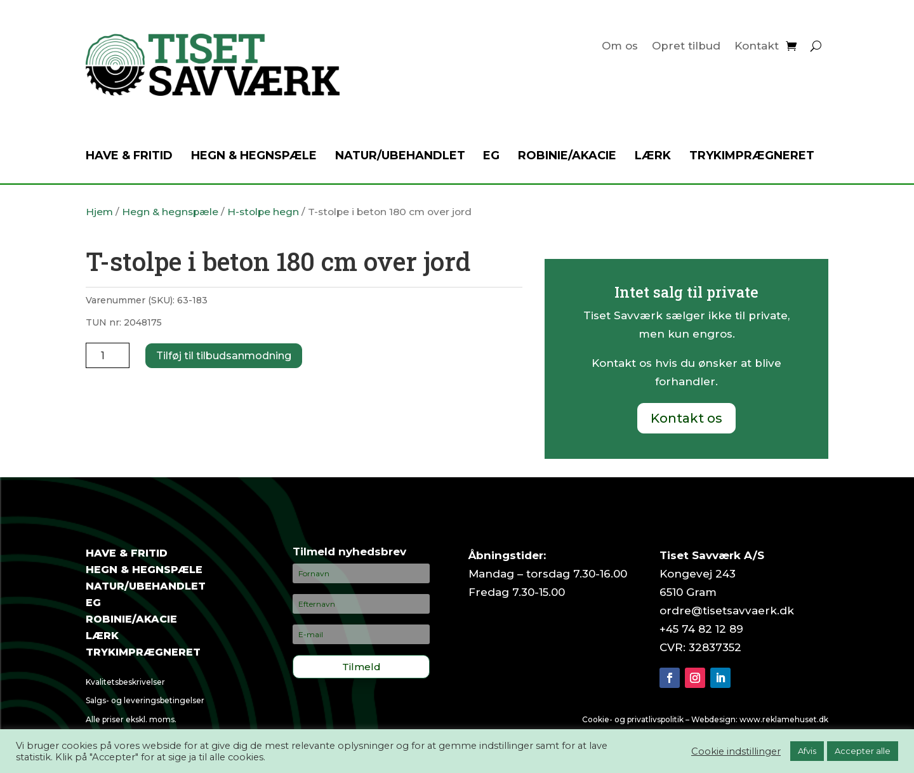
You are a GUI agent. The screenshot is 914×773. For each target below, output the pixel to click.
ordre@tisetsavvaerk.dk (726, 610)
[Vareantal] (107, 355)
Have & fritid (129, 156)
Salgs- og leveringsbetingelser (145, 700)
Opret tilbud (686, 46)
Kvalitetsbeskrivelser (125, 682)
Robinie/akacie (567, 156)
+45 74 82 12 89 (701, 629)
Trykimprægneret (751, 156)
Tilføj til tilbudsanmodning (223, 356)
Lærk (653, 156)
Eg (491, 156)
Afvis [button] (807, 751)
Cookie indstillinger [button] (736, 751)
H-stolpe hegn (263, 212)
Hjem (99, 212)
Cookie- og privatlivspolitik (633, 719)
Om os (620, 46)
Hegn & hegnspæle (254, 156)
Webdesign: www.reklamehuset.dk (759, 719)
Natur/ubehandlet (400, 156)
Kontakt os (686, 418)
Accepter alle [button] (863, 751)
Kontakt (756, 46)
